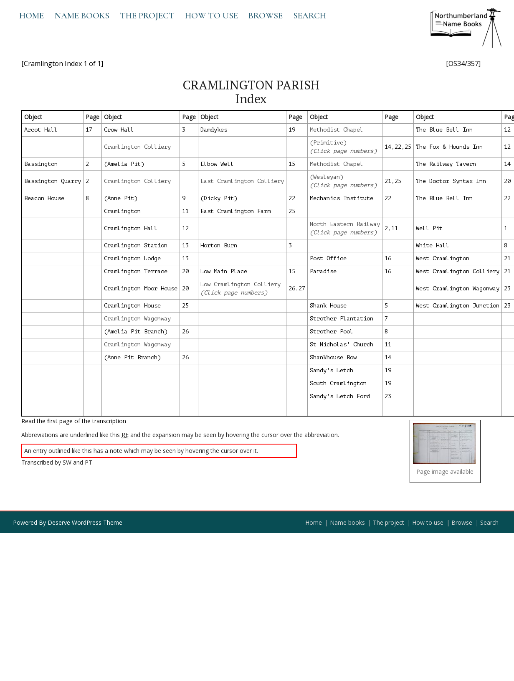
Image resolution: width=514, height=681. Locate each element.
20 (507, 181)
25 (408, 147)
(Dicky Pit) (218, 198)
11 (185, 211)
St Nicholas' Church (341, 344)
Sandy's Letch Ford (340, 396)
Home (31, 15)
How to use (211, 15)
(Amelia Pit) (124, 164)
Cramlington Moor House (140, 288)
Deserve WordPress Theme (85, 522)
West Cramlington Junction (457, 305)
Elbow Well (217, 164)
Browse (265, 15)
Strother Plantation (341, 318)
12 (507, 130)
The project (147, 15)
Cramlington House (132, 305)
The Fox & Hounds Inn (449, 147)
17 (89, 130)
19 (292, 130)
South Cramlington (338, 383)
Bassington (41, 164)
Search (309, 15)
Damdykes (213, 130)
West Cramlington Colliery (457, 271)
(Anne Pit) (120, 198)
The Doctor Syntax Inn (451, 181)
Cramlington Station (135, 245)
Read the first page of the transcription (73, 421)
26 (292, 288)
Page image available (444, 471)
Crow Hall (119, 130)
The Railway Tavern (446, 164)
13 (185, 245)
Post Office (328, 258)
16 (388, 258)
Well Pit (429, 228)
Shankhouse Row (333, 357)
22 (398, 147)
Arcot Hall (41, 130)
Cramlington (122, 211)
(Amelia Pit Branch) (135, 331)
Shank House (328, 305)
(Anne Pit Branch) (132, 357)
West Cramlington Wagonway (457, 288)
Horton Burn (218, 245)
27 (302, 288)
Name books (81, 15)
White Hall (432, 245)
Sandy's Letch (331, 370)
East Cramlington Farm (235, 211)
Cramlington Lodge (132, 258)
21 (388, 181)
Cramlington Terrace (135, 271)
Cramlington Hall (130, 228)
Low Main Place (223, 271)
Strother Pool (331, 331)
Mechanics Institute (341, 198)
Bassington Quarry (52, 181)
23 (507, 288)
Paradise (323, 271)
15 (292, 164)
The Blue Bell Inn (444, 130)
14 (388, 147)
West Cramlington (442, 258)
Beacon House (44, 198)
